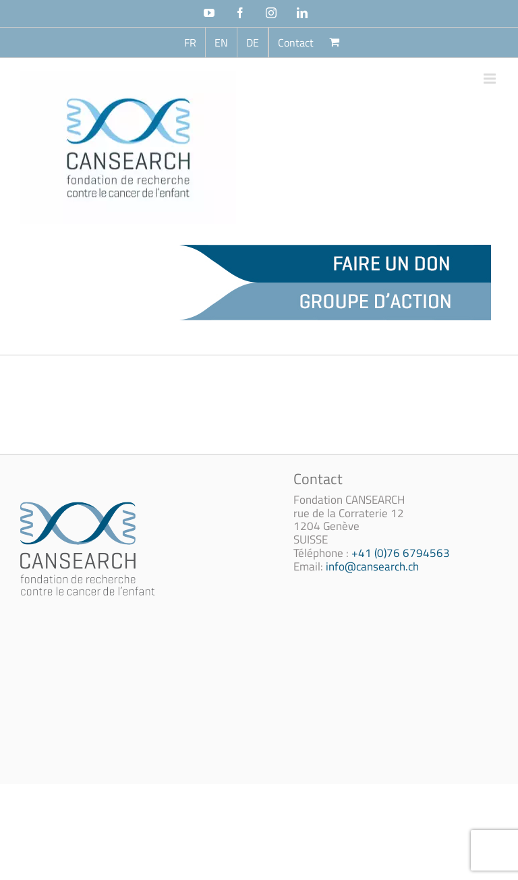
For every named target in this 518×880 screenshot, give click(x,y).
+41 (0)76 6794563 (400, 553)
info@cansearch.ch (372, 566)
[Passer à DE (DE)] (252, 42)
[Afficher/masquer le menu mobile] (491, 78)
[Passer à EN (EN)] (221, 42)
